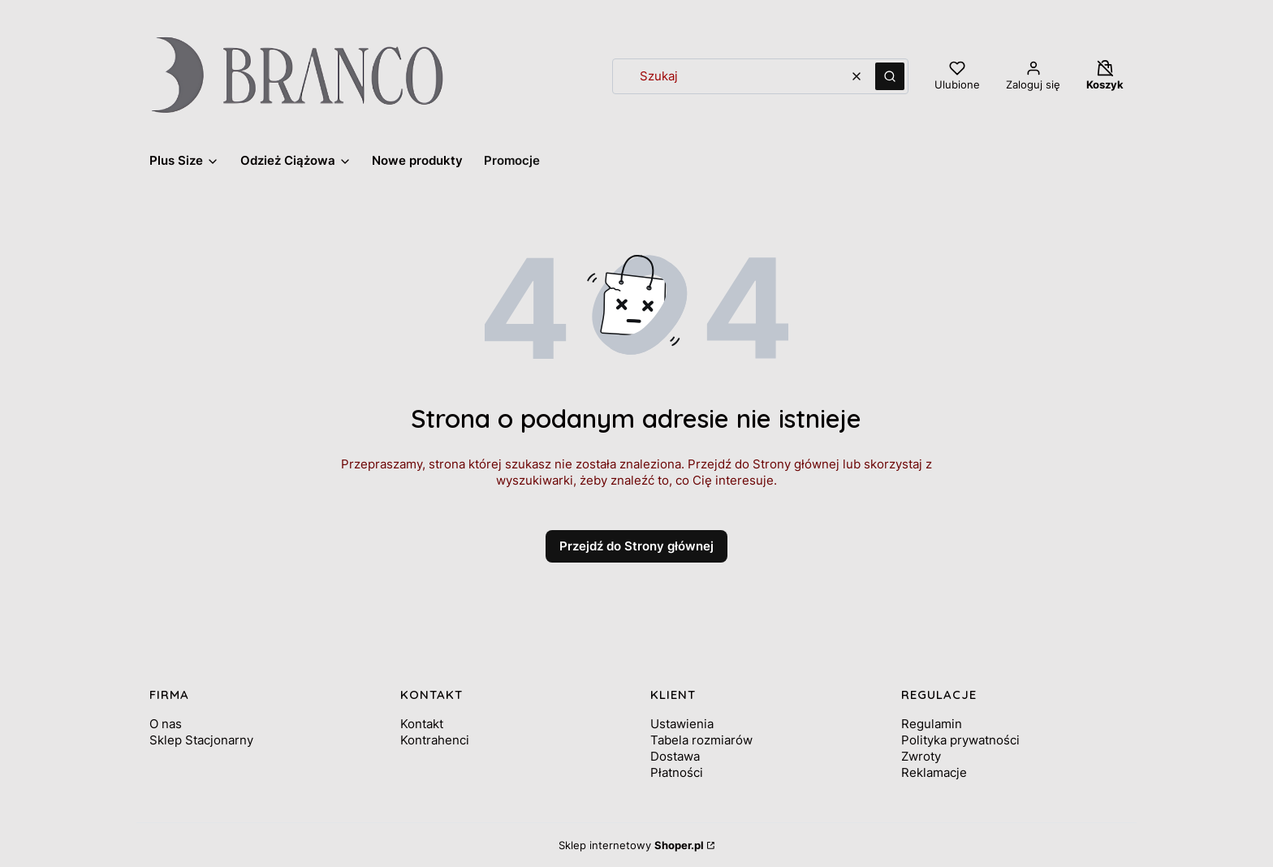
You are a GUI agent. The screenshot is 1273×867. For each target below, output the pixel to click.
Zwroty (921, 756)
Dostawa (675, 756)
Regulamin (931, 723)
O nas (165, 723)
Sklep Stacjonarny (201, 740)
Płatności (676, 772)
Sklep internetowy (631, 845)
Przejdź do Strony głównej (636, 546)
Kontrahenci (434, 740)
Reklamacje (934, 772)
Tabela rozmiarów (701, 740)
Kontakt (421, 723)
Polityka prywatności (960, 740)
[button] (889, 76)
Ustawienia (682, 723)
